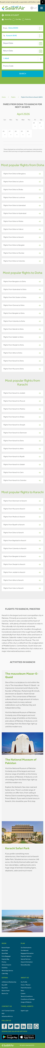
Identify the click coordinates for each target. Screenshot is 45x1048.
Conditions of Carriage (27, 999)
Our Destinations (26, 947)
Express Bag (5, 959)
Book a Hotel (5, 991)
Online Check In (6, 965)
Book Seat (5, 950)
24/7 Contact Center (8, 1011)
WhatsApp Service (7, 970)
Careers (23, 993)
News (22, 991)
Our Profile (24, 982)
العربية (33, 8)
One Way (16, 20)
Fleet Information (26, 988)
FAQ (3, 1013)
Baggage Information (27, 953)
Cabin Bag (5, 973)
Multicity (26, 20)
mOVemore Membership (9, 982)
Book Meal (5, 953)
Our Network (24, 950)
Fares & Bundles (25, 965)
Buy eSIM (4, 985)
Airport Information (27, 962)
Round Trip (6, 20)
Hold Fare (4, 968)
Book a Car (5, 993)
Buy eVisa (5, 988)
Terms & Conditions (27, 996)
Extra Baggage (6, 956)
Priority (4, 962)
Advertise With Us (7, 1016)
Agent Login (24, 1011)
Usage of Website (26, 1002)
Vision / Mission (25, 985)
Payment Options (26, 956)
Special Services (25, 959)
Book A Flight (6, 947)
